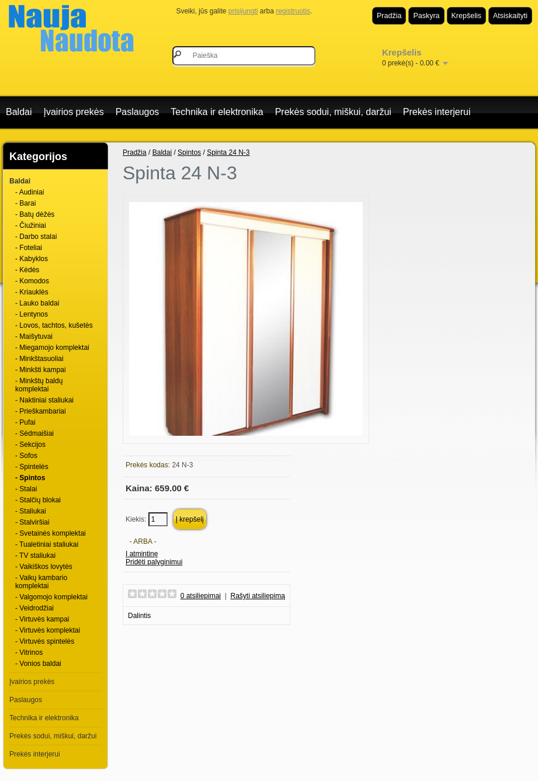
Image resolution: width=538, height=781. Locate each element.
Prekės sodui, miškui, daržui (333, 112)
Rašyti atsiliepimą (258, 596)
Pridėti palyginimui (154, 562)
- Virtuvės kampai (42, 619)
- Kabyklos (31, 259)
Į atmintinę (142, 554)
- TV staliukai (35, 555)
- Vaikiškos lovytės (43, 567)
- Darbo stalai (36, 236)
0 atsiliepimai (201, 596)
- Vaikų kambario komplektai (41, 582)
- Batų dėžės (34, 214)
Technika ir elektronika (217, 112)
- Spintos (30, 478)
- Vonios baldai (38, 663)
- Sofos (26, 456)
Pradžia (389, 16)
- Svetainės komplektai (50, 533)
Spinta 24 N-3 (228, 152)
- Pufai (25, 422)
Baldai (19, 112)
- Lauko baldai (37, 303)
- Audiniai (29, 192)
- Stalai (26, 489)
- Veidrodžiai (34, 608)
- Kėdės (27, 270)
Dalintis (139, 616)
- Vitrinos (29, 652)
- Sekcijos (30, 444)
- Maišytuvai (34, 336)
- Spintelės (31, 467)
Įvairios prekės (73, 112)
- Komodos (32, 281)
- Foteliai (28, 248)
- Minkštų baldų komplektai (39, 385)
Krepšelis (466, 16)
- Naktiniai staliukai (44, 400)
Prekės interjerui (437, 112)
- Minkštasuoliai (39, 359)
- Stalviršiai (32, 522)
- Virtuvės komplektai (47, 630)
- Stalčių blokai (38, 500)
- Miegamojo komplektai (52, 347)
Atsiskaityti (510, 16)
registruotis (293, 11)
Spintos (189, 152)
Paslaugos (137, 112)
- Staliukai (30, 511)
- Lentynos (31, 314)
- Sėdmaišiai (34, 433)
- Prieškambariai (40, 411)
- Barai (25, 203)
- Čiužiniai (30, 225)
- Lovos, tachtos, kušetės (54, 325)
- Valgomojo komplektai (51, 597)
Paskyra (426, 16)
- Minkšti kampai (40, 370)
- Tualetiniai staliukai (46, 544)
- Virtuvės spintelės (44, 641)
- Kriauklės (31, 292)
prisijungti (243, 11)
